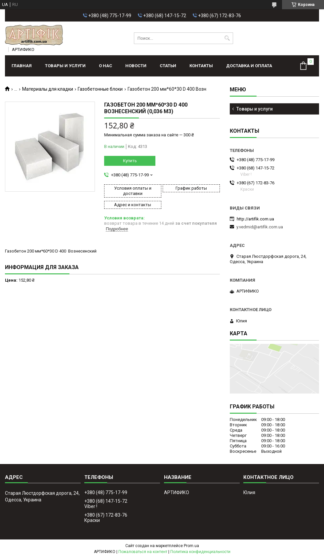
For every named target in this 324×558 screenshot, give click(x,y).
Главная (22, 65)
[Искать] (227, 38)
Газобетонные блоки (100, 89)
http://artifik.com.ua (255, 218)
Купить (130, 160)
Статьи (168, 65)
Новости (135, 65)
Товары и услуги (65, 65)
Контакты (201, 65)
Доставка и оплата (249, 65)
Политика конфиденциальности (200, 551)
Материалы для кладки (47, 89)
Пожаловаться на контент (142, 551)
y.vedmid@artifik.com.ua (259, 226)
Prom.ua (191, 545)
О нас (105, 65)
